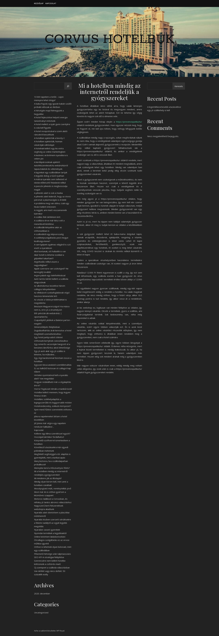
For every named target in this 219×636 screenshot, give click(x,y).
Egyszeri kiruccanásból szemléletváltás (53, 364)
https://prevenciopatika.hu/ (129, 121)
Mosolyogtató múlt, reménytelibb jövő (52, 488)
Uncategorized (41, 612)
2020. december (42, 593)
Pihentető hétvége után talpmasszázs (52, 553)
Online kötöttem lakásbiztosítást (49, 536)
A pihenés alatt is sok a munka (48, 193)
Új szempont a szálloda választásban (52, 567)
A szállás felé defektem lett (47, 217)
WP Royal (60, 630)
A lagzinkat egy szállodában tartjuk (50, 172)
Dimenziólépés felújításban (47, 327)
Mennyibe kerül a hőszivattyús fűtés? (52, 468)
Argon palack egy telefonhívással (49, 275)
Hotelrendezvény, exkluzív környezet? (52, 406)
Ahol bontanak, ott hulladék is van (50, 251)
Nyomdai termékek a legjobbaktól (50, 533)
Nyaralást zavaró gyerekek (47, 529)
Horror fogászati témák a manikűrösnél (53, 388)
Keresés (179, 86)
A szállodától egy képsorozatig (49, 234)
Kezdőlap (39, 3)
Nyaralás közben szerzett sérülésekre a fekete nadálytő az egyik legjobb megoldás (52, 523)
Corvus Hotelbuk (109, 39)
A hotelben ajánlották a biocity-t (49, 138)
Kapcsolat (51, 3)
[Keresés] (68, 86)
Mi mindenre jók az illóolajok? (48, 478)
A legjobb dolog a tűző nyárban (49, 175)
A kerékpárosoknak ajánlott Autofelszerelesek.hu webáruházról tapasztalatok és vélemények (51, 165)
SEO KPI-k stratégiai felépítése (49, 557)
